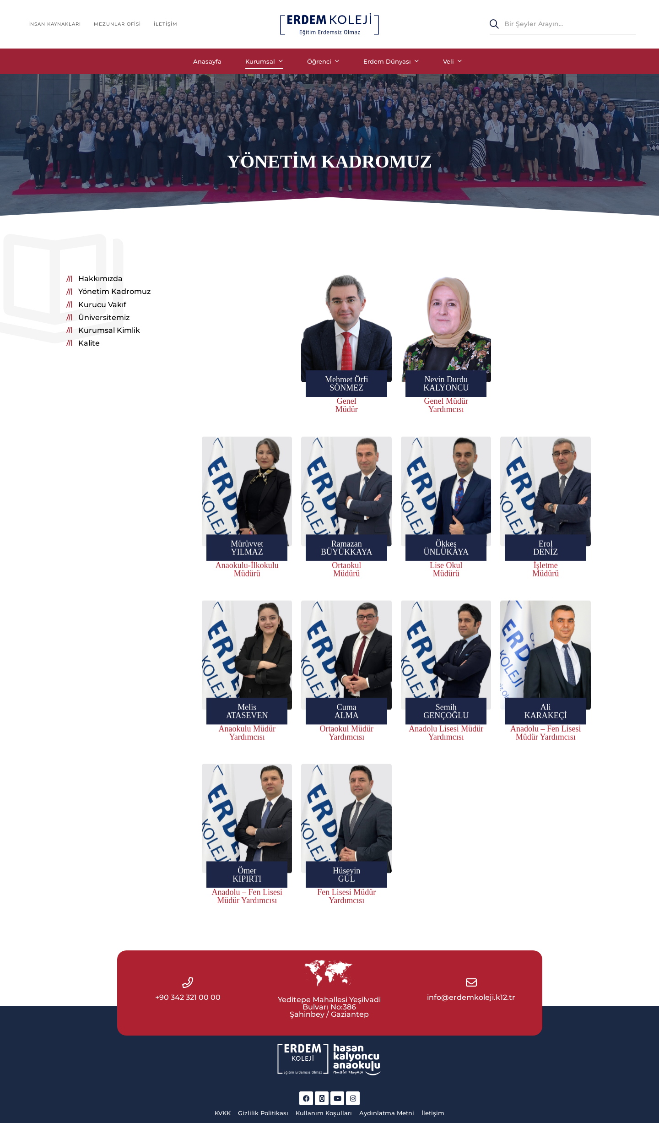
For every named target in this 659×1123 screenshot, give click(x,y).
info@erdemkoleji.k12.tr (471, 997)
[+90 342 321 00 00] (187, 982)
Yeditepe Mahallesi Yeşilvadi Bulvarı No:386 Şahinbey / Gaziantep (329, 1007)
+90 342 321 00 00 (188, 997)
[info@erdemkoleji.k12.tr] (471, 982)
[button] (94, 279)
